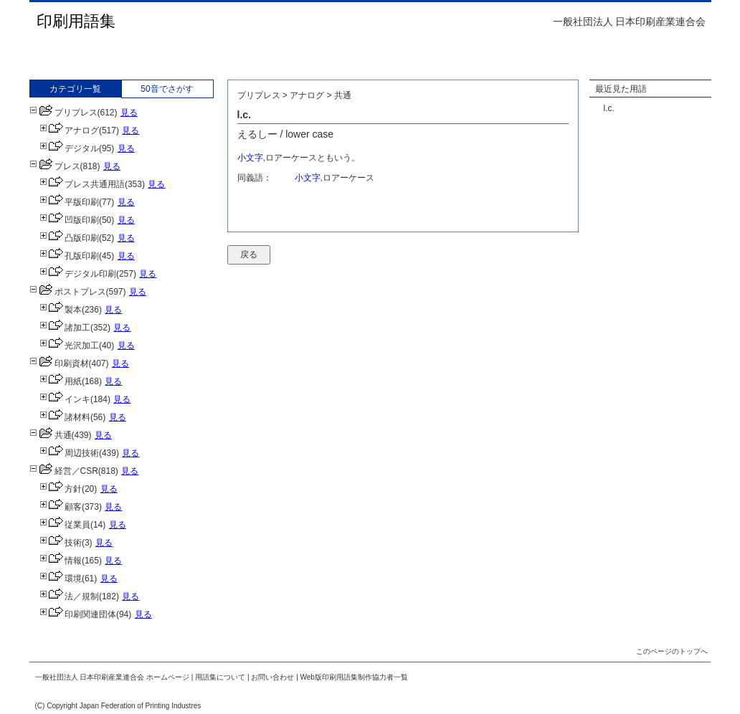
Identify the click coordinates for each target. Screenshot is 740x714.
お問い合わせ (272, 677)
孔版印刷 (69, 256)
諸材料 (64, 417)
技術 (60, 543)
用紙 (60, 381)
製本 (60, 310)
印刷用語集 (76, 21)
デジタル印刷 (77, 274)
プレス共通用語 (82, 184)
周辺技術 (69, 453)
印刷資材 (59, 363)
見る (129, 113)
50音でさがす (167, 89)
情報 (60, 561)
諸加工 (64, 328)
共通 (50, 435)
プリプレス (63, 113)
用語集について (220, 677)
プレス (54, 166)
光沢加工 (69, 346)
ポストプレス (67, 292)
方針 (60, 489)
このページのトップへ (672, 651)
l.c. (609, 108)
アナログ (69, 130)
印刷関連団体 (77, 614)
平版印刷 (69, 202)
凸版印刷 (69, 238)
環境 (60, 578)
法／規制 (69, 596)
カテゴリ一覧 (75, 89)
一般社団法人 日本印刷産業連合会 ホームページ (112, 677)
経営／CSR (63, 471)
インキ (64, 399)
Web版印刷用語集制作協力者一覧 (354, 677)
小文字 (250, 158)
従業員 (64, 525)
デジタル (69, 148)
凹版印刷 (69, 220)
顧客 (60, 507)
